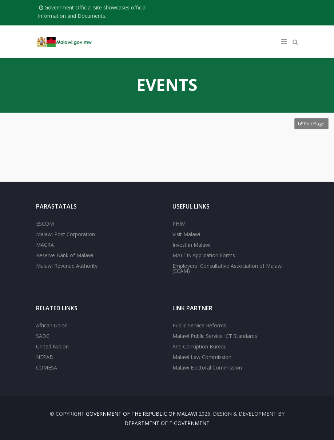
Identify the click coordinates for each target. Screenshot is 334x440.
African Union (52, 325)
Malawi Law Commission (201, 357)
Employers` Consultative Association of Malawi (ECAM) (227, 268)
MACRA (45, 244)
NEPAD (44, 357)
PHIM (179, 223)
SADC (42, 335)
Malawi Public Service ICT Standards (214, 335)
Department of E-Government (167, 423)
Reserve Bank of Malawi (64, 255)
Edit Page (311, 123)
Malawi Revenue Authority (67, 265)
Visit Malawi (186, 234)
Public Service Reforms (199, 325)
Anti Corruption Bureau (199, 346)
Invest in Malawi (191, 244)
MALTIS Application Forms (203, 255)
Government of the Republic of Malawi (141, 413)
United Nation (52, 346)
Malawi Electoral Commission (207, 367)
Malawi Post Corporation (65, 234)
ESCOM (45, 223)
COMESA (46, 367)
